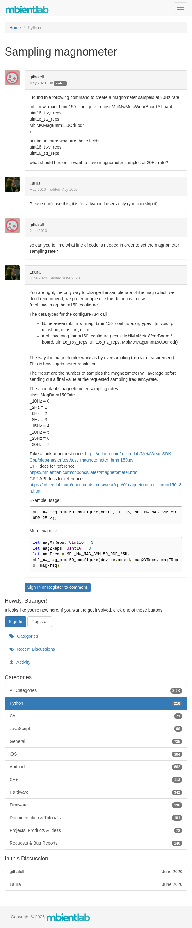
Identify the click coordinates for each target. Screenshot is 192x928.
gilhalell (37, 76)
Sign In (34, 587)
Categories (23, 636)
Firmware (96, 805)
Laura (35, 183)
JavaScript (96, 728)
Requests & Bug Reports (96, 843)
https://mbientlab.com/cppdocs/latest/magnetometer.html (84, 472)
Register (55, 587)
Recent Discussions (32, 649)
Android (96, 767)
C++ (96, 779)
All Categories (96, 690)
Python (60, 83)
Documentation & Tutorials (96, 817)
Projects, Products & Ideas (96, 830)
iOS (96, 754)
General (96, 741)
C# (96, 716)
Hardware (96, 792)
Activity (19, 662)
